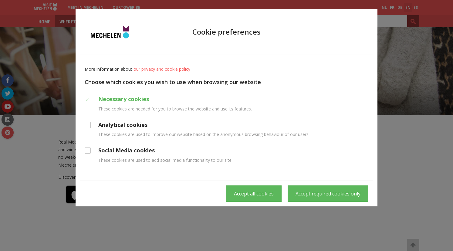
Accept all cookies (254, 193)
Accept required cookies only (328, 193)
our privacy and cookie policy (162, 69)
